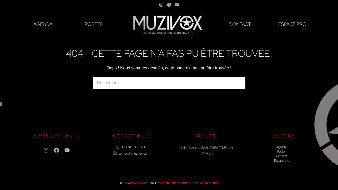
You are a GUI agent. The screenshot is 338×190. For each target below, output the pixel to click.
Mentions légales (169, 183)
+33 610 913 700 (134, 147)
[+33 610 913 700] (118, 147)
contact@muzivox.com (134, 153)
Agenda (281, 147)
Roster (281, 151)
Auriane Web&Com (135, 183)
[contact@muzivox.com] (115, 153)
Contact (281, 156)
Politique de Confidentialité (200, 183)
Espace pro (281, 160)
